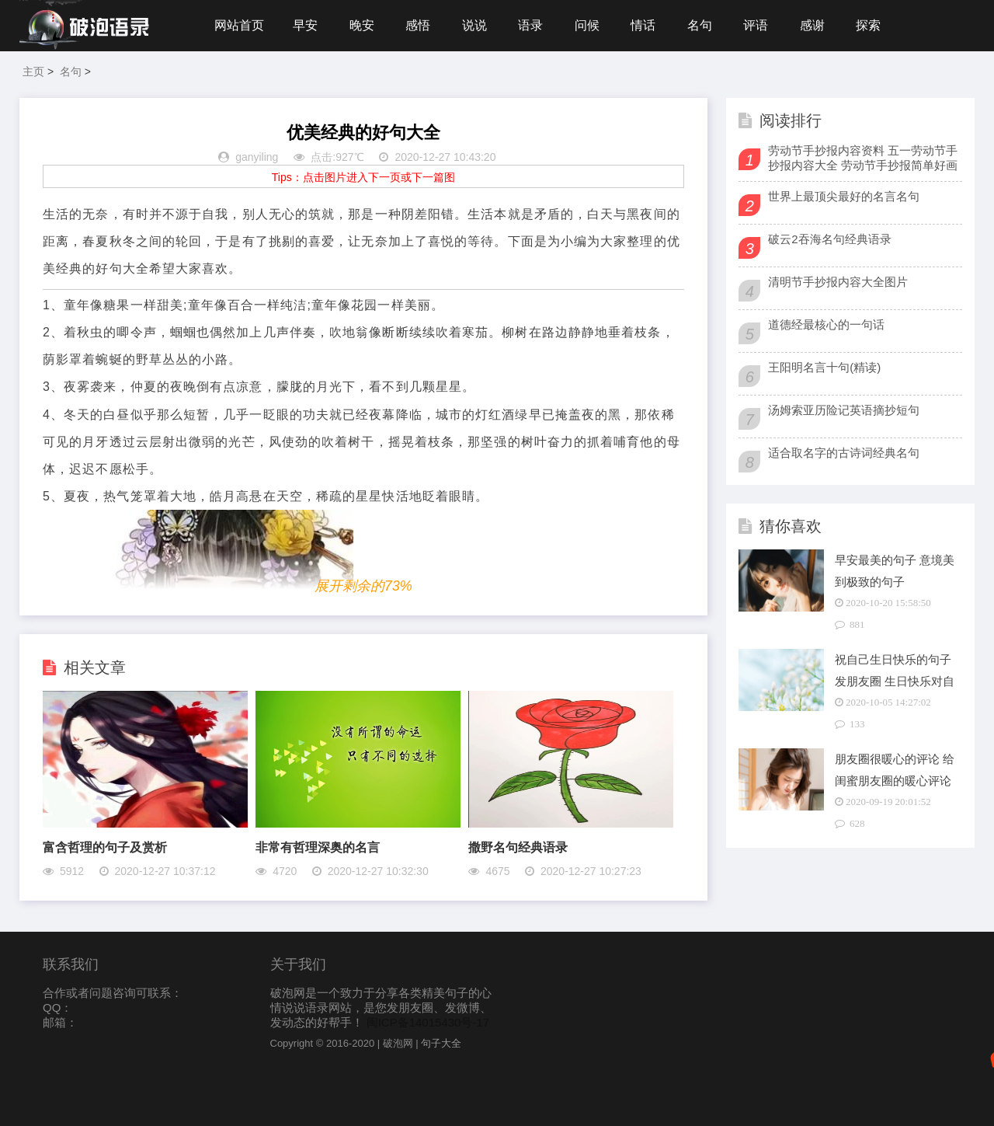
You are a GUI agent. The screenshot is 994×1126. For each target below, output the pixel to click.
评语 (755, 25)
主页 (33, 71)
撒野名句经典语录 (518, 847)
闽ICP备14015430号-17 (428, 1022)
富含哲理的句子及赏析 (105, 847)
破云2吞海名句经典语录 (829, 239)
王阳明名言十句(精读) (824, 367)
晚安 (361, 25)
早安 (305, 25)
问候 (587, 25)
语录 (530, 25)
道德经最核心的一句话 (826, 324)
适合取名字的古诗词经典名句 (843, 452)
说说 (474, 25)
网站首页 (239, 25)
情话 (643, 25)
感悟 (417, 25)
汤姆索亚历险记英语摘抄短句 (843, 410)
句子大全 (441, 1043)
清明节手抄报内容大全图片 (838, 281)
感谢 (812, 25)
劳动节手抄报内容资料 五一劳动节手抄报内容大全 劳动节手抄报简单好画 (863, 158)
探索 (868, 25)
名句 (699, 25)
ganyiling (256, 157)
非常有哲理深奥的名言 (317, 847)
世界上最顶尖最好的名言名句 (843, 196)
